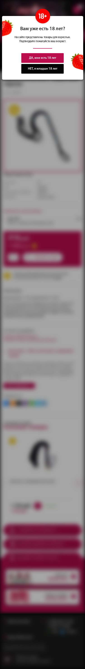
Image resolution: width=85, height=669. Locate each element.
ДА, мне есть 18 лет (42, 58)
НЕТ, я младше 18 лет (42, 68)
